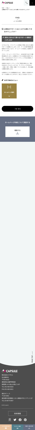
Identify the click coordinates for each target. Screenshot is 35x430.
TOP (3, 8)
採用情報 (17, 413)
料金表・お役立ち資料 (29, 427)
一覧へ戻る (17, 109)
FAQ (7, 8)
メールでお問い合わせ (6, 427)
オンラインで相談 (17, 427)
